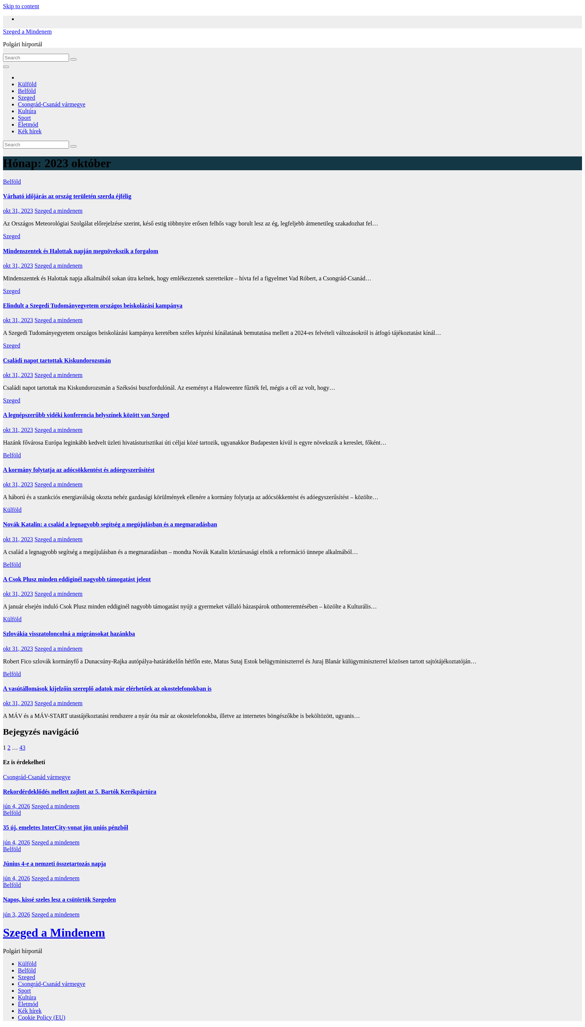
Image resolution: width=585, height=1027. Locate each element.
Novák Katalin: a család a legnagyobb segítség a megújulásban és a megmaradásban (110, 524)
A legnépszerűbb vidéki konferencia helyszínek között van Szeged (86, 415)
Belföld (27, 91)
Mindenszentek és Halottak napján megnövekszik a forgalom (80, 251)
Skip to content (21, 6)
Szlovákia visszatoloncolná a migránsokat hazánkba (69, 634)
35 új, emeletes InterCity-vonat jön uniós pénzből (65, 827)
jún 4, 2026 (16, 806)
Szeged (26, 97)
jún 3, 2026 (16, 914)
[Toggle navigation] (6, 67)
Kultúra (27, 111)
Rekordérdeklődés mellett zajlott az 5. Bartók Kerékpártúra (79, 791)
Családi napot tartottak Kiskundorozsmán (57, 360)
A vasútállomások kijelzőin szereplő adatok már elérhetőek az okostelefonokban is (107, 688)
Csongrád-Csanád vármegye (51, 104)
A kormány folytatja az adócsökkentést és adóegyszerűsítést (78, 470)
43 (22, 747)
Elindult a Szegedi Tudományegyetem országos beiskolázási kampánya (92, 305)
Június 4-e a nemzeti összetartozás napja (54, 863)
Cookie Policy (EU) (41, 1017)
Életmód (28, 124)
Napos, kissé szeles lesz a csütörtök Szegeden (59, 899)
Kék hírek (30, 131)
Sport (24, 118)
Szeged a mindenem (58, 211)
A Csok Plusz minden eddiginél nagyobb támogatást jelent (77, 579)
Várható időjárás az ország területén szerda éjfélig (67, 196)
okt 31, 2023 (18, 211)
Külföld (27, 84)
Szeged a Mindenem (27, 31)
